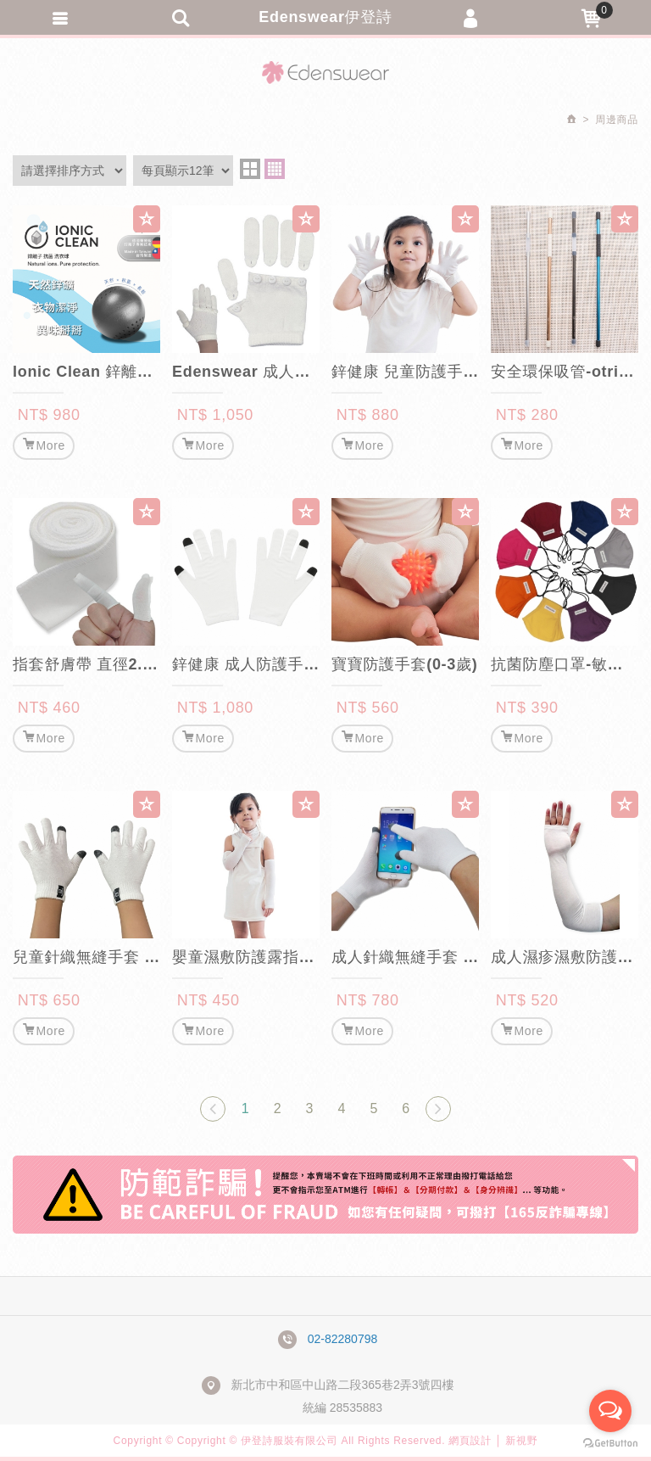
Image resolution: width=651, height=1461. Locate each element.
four (274, 169)
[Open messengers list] (610, 1411)
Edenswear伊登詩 (325, 16)
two (250, 169)
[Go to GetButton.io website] (610, 1443)
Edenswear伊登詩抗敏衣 (325, 72)
